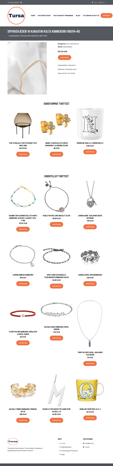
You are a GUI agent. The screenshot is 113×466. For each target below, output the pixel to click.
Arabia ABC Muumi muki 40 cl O (90, 405)
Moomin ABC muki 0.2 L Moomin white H (90, 139)
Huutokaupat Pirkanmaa (63, 14)
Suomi (93, 2)
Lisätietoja (64, 53)
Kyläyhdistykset (44, 14)
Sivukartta (101, 463)
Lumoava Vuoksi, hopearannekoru (90, 271)
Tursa (33, 14)
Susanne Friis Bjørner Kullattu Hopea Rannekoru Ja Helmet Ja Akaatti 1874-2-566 (23, 214)
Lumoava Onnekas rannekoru (23, 271)
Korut (68, 40)
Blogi (78, 14)
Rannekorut (75, 40)
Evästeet (79, 463)
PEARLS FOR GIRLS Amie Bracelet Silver (56, 212)
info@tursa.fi (100, 2)
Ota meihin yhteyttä (91, 14)
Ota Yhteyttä (71, 463)
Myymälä (106, 13)
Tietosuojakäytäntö (90, 463)
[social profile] (21, 2)
